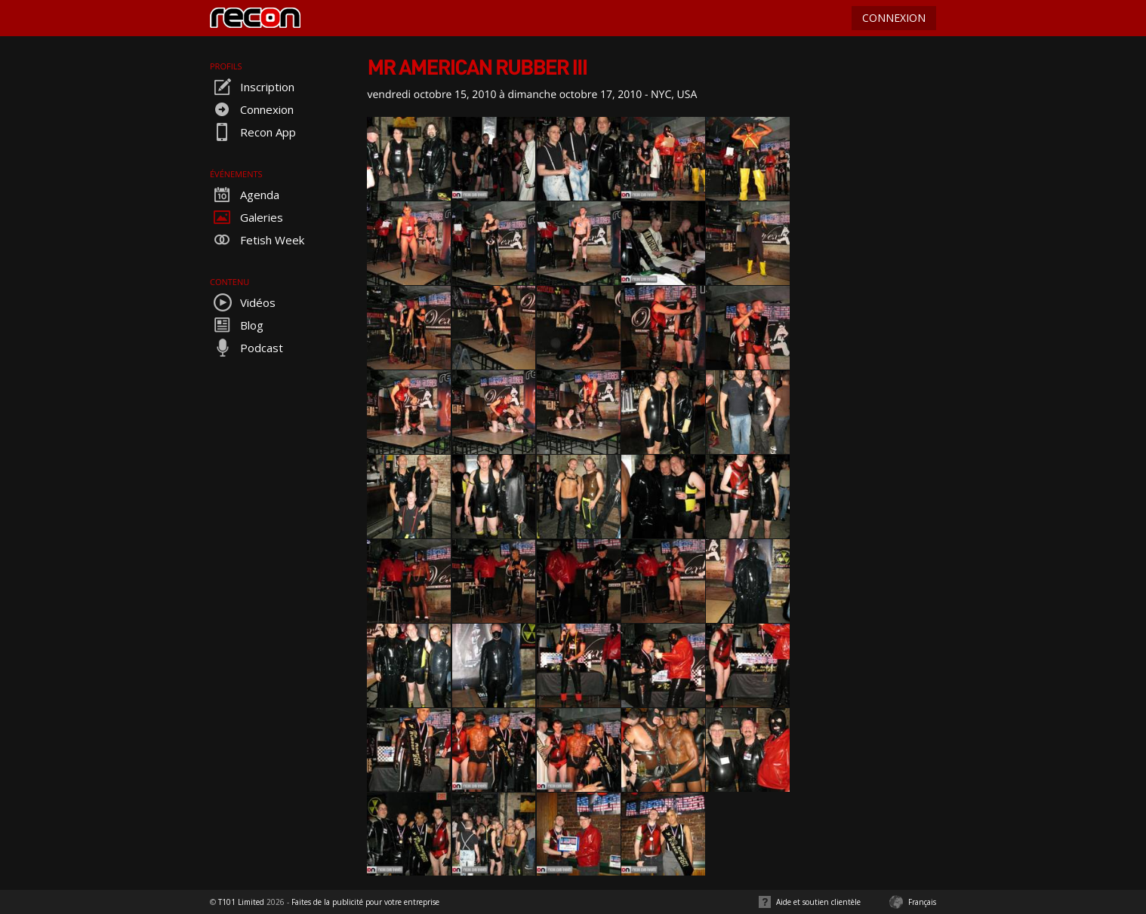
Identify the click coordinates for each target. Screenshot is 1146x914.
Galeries (246, 217)
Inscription (252, 86)
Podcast (246, 347)
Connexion (252, 109)
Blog (236, 325)
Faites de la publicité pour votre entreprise (365, 902)
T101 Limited (241, 902)
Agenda (244, 194)
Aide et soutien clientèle (818, 902)
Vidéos (243, 302)
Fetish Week (257, 239)
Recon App (253, 132)
